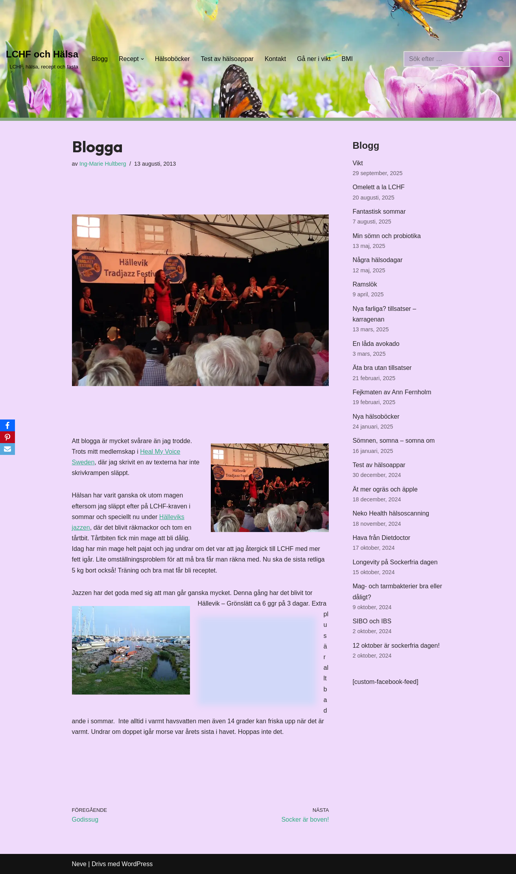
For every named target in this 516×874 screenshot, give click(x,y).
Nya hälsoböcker (375, 416)
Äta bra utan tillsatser (381, 367)
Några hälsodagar (377, 260)
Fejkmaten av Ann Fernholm (391, 392)
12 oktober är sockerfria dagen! (395, 645)
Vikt (357, 163)
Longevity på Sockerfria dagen (394, 562)
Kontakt (275, 58)
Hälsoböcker (172, 58)
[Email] (7, 449)
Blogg (100, 58)
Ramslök (364, 284)
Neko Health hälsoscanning (390, 513)
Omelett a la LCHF (378, 187)
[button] (142, 59)
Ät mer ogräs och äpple (384, 489)
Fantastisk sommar (378, 211)
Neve (79, 864)
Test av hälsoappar (227, 58)
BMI (347, 58)
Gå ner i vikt (313, 58)
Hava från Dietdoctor (381, 537)
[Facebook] (7, 425)
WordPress (137, 864)
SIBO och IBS (371, 621)
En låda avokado (375, 343)
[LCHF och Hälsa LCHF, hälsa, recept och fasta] (42, 58)
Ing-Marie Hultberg (102, 164)
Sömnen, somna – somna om (393, 440)
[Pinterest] (7, 437)
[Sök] (448, 59)
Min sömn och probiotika (386, 236)
